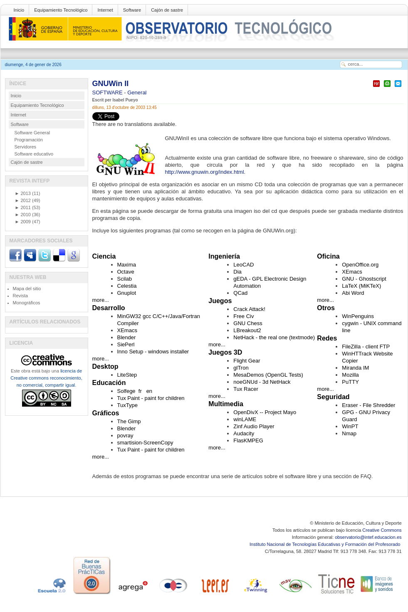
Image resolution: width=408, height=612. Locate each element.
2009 (23, 221)
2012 (23, 200)
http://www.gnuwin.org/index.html (204, 172)
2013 (23, 193)
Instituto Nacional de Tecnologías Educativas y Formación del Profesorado (325, 544)
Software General (32, 132)
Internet (105, 9)
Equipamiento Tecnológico (60, 9)
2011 (23, 207)
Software (132, 9)
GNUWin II (110, 83)
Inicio (19, 9)
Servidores (26, 146)
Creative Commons (381, 530)
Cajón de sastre (167, 9)
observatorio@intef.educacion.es (368, 537)
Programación (29, 139)
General (136, 92)
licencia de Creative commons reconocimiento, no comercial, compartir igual (46, 377)
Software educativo (34, 153)
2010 (23, 214)
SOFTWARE (108, 92)
